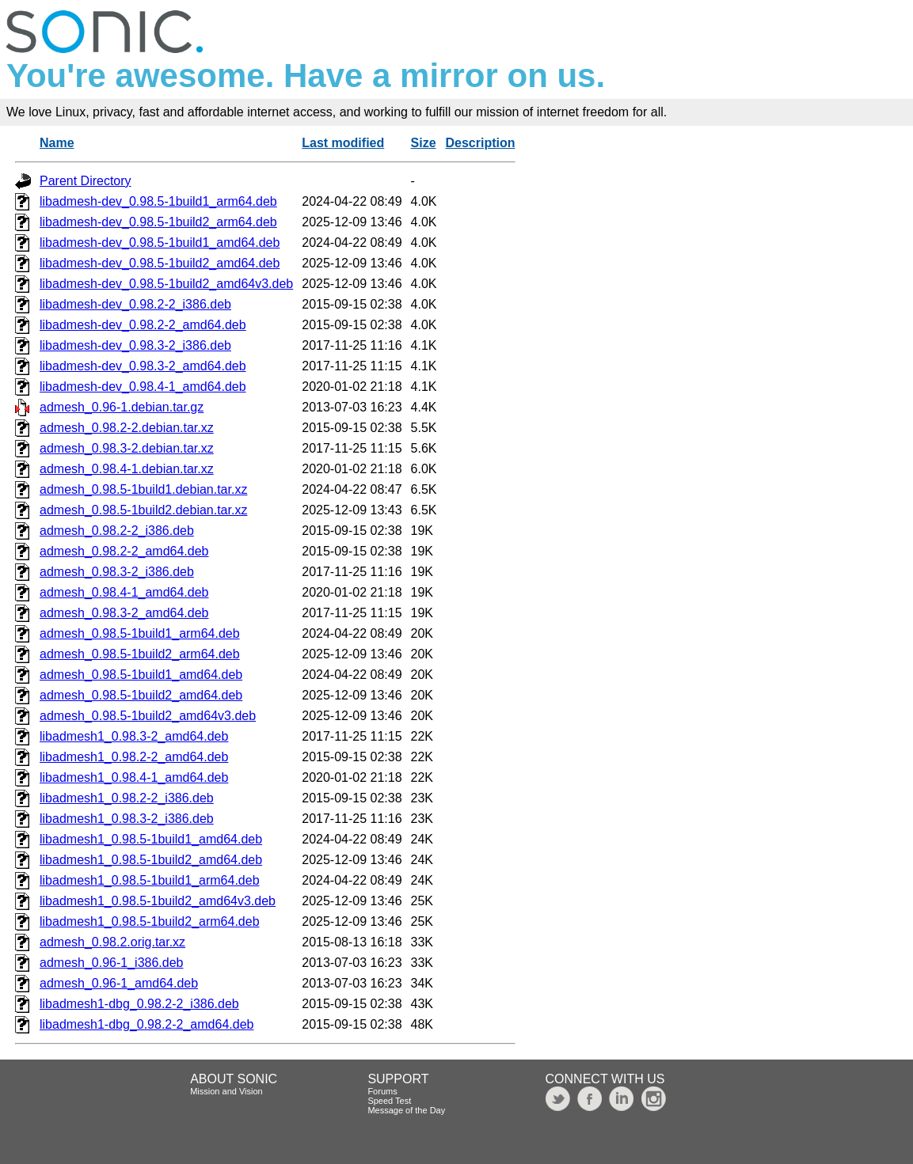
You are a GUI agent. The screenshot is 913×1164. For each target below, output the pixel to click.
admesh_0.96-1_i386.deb (111, 962)
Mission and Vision (226, 1091)
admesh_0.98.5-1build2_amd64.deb (141, 695)
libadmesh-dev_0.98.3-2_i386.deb (135, 345)
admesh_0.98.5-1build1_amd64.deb (141, 674)
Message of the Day (406, 1110)
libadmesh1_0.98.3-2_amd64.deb (134, 736)
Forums (382, 1091)
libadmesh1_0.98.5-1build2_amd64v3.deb (158, 901)
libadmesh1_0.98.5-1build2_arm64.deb (150, 921)
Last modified (343, 143)
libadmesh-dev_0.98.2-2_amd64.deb (143, 325)
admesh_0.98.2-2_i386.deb (117, 530)
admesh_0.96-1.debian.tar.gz (122, 407)
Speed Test (389, 1100)
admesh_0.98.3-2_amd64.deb (124, 613)
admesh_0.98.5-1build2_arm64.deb (140, 654)
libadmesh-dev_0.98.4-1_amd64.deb (143, 386)
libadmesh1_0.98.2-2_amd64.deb (134, 757)
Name (57, 143)
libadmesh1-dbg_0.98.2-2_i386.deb (139, 1003)
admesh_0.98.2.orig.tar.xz (112, 942)
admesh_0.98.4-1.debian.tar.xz (127, 469)
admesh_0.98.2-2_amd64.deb (124, 551)
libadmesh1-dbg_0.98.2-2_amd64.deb (146, 1024)
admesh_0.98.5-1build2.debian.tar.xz (143, 510)
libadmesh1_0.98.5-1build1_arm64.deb (150, 880)
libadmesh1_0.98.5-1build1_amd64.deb (151, 839)
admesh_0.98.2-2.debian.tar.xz (127, 427)
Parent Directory (85, 181)
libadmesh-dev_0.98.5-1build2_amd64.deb (160, 263)
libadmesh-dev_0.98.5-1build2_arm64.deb (158, 222)
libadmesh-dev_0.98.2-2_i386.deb (135, 304)
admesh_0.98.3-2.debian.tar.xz (127, 448)
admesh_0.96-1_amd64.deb (119, 983)
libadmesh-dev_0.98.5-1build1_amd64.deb (160, 242)
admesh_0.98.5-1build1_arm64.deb (140, 633)
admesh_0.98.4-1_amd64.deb (124, 592)
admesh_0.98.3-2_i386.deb (117, 571)
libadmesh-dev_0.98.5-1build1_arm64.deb (158, 201)
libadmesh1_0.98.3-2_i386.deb (127, 818)
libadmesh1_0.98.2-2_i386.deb (127, 798)
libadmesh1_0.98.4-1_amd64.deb (134, 777)
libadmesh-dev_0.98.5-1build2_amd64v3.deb (166, 283)
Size (423, 143)
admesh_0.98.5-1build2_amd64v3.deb (148, 715)
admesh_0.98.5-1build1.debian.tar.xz (143, 489)
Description (480, 143)
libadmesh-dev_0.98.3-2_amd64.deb (143, 366)
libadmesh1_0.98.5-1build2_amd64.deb (151, 859)
